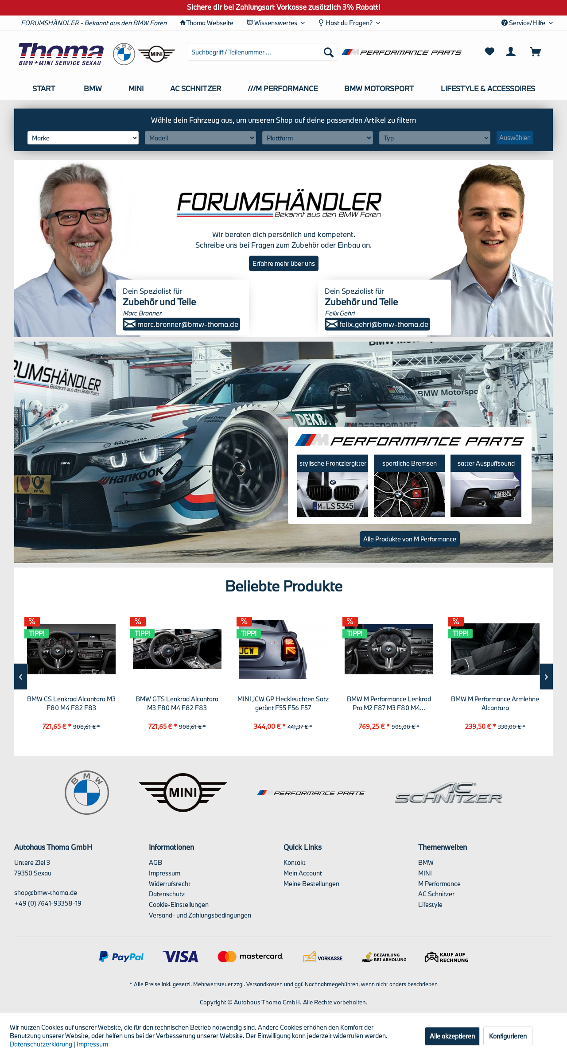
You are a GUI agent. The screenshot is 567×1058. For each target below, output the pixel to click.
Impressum (164, 873)
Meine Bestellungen (311, 883)
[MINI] (136, 88)
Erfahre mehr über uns (283, 263)
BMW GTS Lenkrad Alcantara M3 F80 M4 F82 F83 (177, 703)
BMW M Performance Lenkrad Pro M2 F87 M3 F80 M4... (389, 703)
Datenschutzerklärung (41, 1044)
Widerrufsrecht (169, 883)
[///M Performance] (282, 88)
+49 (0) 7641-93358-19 (48, 903)
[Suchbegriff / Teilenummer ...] (262, 52)
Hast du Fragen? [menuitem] (346, 23)
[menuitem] (262, 52)
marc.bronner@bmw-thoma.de (181, 324)
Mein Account (303, 873)
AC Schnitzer (436, 894)
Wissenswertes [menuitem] (273, 23)
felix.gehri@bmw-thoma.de (377, 324)
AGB (155, 862)
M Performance (439, 883)
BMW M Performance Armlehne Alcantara (495, 703)
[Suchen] (328, 52)
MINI (425, 873)
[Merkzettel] (490, 52)
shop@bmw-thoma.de (45, 892)
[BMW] (92, 88)
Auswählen (515, 137)
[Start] (44, 88)
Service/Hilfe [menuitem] (524, 23)
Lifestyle (430, 904)
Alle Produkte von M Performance (409, 539)
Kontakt (295, 862)
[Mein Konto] (512, 52)
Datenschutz (167, 894)
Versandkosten (264, 984)
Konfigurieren (508, 1036)
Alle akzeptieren (452, 1036)
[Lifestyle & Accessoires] (487, 88)
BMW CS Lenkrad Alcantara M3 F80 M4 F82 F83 (71, 703)
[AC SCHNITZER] (195, 88)
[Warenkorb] (539, 52)
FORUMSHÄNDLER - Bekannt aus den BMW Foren (94, 23)
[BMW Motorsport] (379, 88)
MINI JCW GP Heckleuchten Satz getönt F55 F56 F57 (283, 703)
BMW (426, 862)
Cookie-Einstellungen (179, 904)
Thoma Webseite (209, 23)
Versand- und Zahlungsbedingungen (200, 915)
